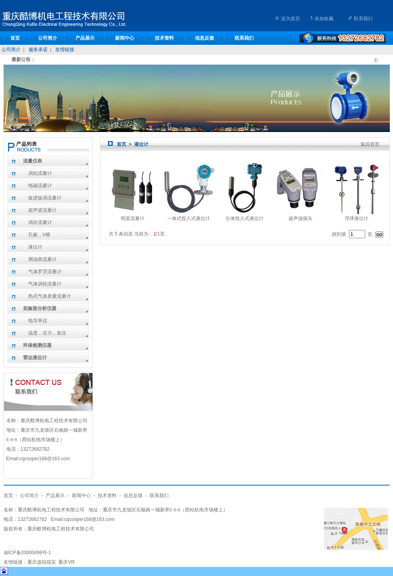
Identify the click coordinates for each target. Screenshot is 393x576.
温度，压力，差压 (47, 333)
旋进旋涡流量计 (45, 198)
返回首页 (370, 144)
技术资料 (164, 38)
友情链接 (64, 49)
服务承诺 (38, 49)
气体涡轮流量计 (45, 284)
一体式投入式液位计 (188, 215)
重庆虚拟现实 (41, 562)
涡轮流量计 (40, 173)
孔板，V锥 (39, 234)
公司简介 (47, 38)
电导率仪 (37, 320)
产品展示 (84, 38)
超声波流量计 (42, 210)
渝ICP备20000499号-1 (27, 552)
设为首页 (290, 18)
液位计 (35, 247)
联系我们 (363, 18)
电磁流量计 (40, 185)
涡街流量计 (40, 222)
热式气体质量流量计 (49, 296)
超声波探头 (300, 215)
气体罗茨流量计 (45, 271)
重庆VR (66, 562)
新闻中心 (124, 38)
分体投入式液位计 (244, 215)
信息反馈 (204, 38)
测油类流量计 (42, 259)
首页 (15, 38)
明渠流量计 (132, 215)
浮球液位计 (356, 215)
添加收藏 (323, 18)
